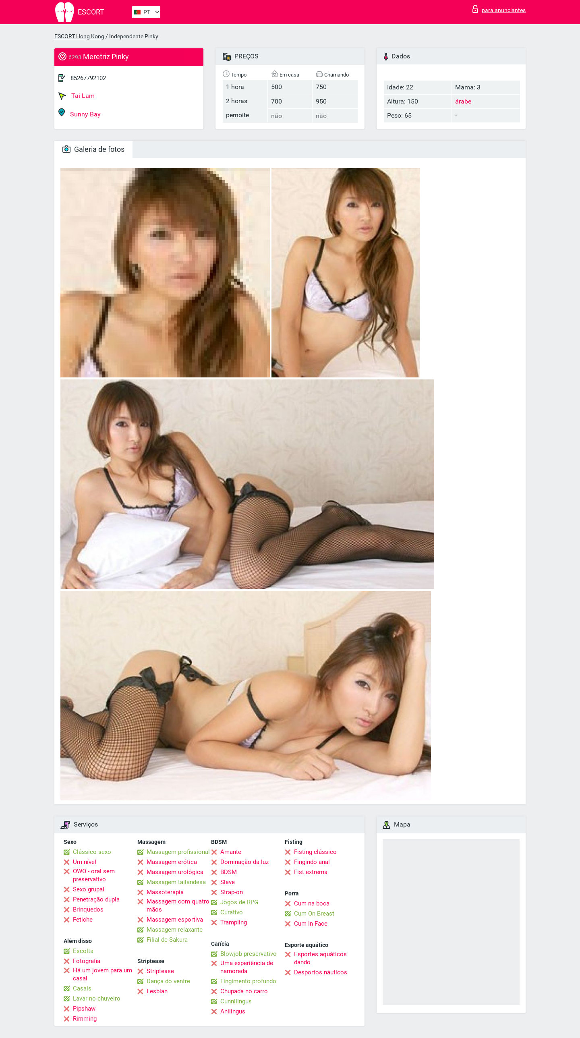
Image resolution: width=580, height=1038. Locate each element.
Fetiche (83, 919)
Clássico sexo (92, 852)
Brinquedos (88, 909)
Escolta (83, 951)
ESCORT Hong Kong (79, 36)
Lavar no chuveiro (96, 998)
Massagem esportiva (175, 919)
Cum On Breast (314, 913)
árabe (463, 101)
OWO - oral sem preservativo (94, 875)
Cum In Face (310, 923)
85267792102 (88, 78)
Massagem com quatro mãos (178, 905)
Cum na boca (311, 903)
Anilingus (232, 1011)
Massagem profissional (178, 852)
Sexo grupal (88, 889)
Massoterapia (165, 892)
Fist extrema (310, 872)
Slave (227, 882)
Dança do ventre (168, 981)
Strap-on (231, 892)
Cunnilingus (236, 1001)
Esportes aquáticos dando (320, 958)
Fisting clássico (315, 852)
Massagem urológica (175, 872)
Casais (82, 988)
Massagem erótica (172, 862)
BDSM (228, 872)
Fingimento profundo (248, 981)
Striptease (160, 971)
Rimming (85, 1018)
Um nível (84, 862)
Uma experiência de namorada (246, 967)
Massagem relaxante (175, 929)
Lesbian (157, 991)
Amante (230, 852)
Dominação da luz (244, 862)
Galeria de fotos (93, 149)
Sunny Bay (79, 113)
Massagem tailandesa (176, 882)
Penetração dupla (96, 899)
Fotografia (86, 961)
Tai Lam (76, 96)
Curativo (231, 912)
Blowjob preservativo (248, 953)
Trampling (233, 922)
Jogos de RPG (239, 902)
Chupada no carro (244, 991)
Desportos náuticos (320, 972)
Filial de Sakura (167, 939)
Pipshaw (84, 1008)
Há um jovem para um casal (102, 974)
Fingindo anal (312, 862)
